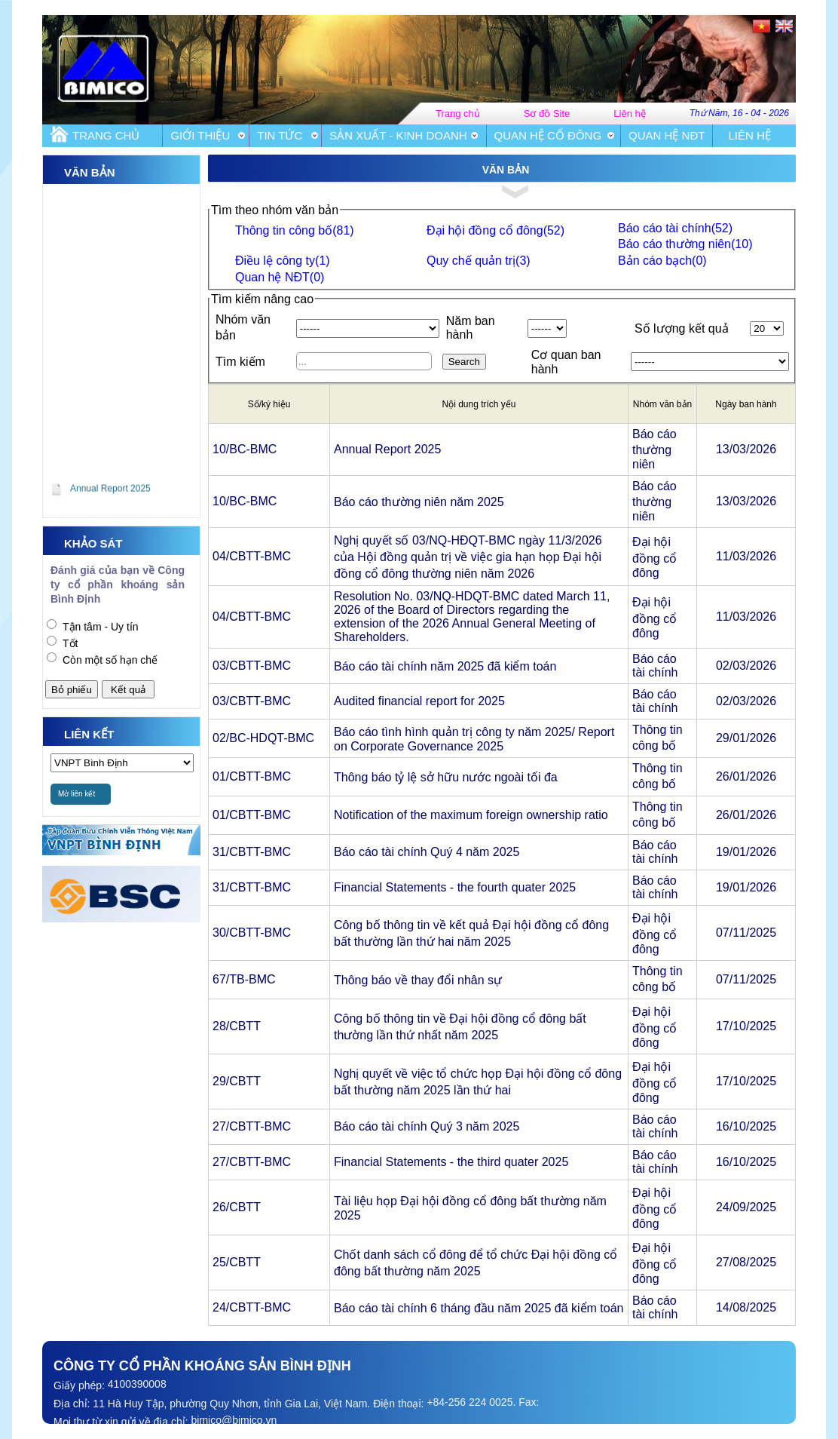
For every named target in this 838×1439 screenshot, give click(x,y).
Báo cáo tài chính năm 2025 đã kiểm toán (445, 666)
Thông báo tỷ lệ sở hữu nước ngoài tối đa (446, 777)
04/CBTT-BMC (252, 556)
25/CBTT (237, 1262)
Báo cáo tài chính (675, 228)
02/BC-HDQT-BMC (263, 738)
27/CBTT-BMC (252, 1126)
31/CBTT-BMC (252, 851)
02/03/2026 (746, 665)
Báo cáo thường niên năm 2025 (419, 502)
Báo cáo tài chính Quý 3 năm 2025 (426, 1126)
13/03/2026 (746, 449)
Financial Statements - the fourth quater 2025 (455, 887)
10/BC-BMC (245, 449)
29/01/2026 (746, 738)
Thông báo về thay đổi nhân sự (418, 980)
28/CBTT (237, 1026)
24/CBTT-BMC (252, 1307)
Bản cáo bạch (662, 260)
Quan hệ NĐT (666, 135)
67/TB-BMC (244, 979)
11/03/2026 (746, 556)
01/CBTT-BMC (252, 776)
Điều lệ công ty (282, 260)
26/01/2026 (746, 776)
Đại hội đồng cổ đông (495, 230)
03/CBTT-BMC (252, 665)
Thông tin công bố (294, 230)
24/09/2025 (746, 1207)
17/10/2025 (746, 1026)
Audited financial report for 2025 (419, 701)
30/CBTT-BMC (252, 932)
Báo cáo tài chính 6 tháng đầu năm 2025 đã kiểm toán (478, 1308)
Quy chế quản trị (479, 260)
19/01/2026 (746, 851)
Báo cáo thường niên (685, 244)
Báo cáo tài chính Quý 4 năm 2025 (426, 851)
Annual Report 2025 (387, 449)
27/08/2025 (746, 1262)
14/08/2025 (746, 1307)
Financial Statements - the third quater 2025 (451, 1161)
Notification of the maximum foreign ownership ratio (471, 814)
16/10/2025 (746, 1126)
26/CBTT (237, 1207)
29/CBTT (237, 1081)
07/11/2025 (746, 932)
